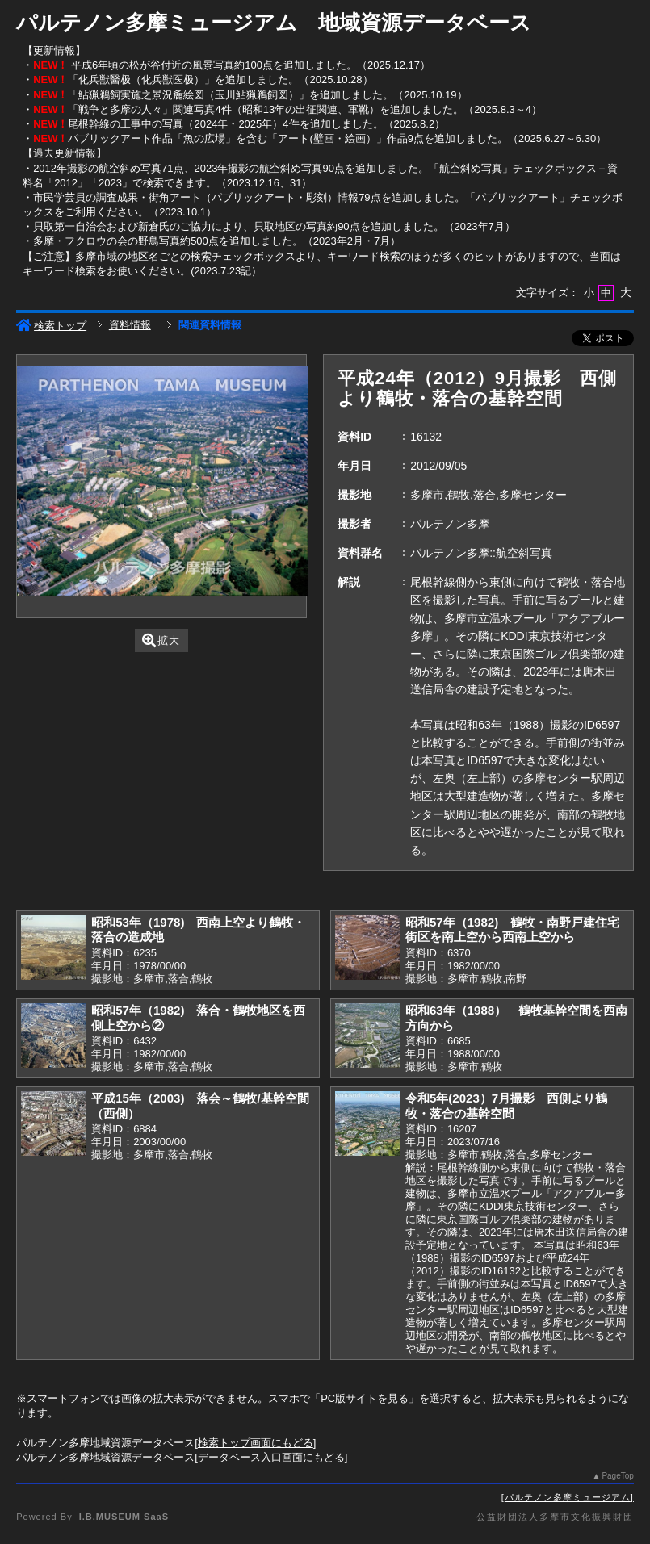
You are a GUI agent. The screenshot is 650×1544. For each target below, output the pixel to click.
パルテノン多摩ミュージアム (568, 1497)
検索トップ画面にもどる (255, 1443)
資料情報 (130, 325)
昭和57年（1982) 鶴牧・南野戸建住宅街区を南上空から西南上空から (512, 929)
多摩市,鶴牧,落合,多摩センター (488, 494)
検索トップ (51, 326)
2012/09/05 (438, 465)
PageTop (617, 1475)
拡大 (161, 640)
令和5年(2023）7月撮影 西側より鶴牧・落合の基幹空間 (506, 1105)
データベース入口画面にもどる (271, 1457)
